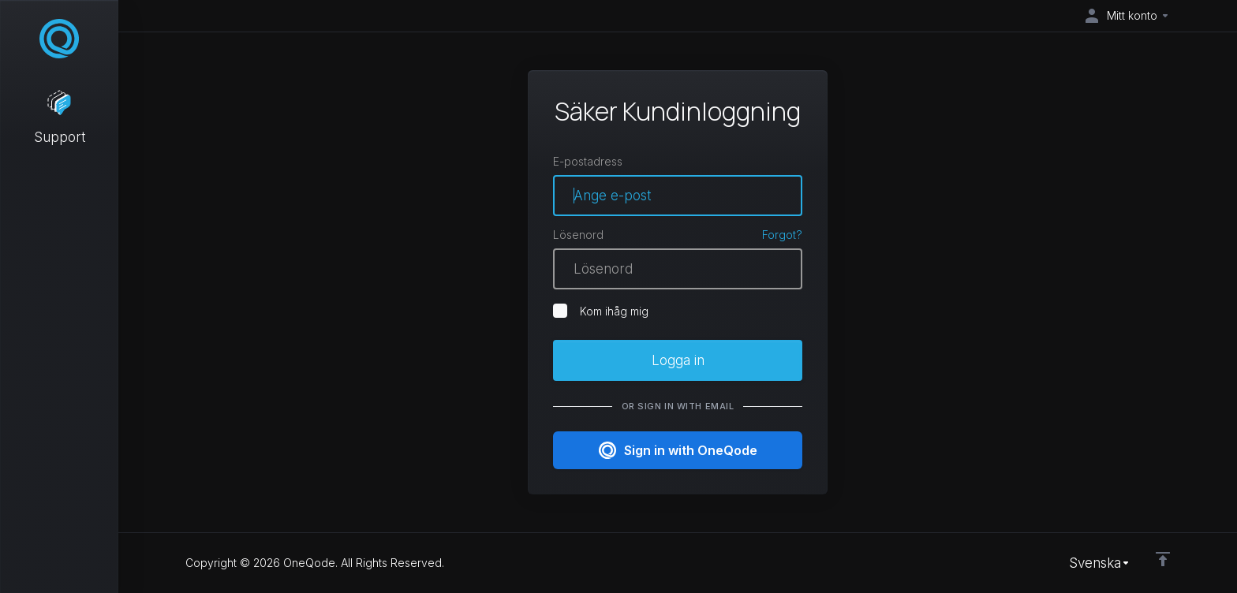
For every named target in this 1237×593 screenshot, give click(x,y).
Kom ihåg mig (600, 311)
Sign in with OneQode (678, 450)
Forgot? (782, 234)
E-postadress (587, 161)
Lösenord (578, 234)
